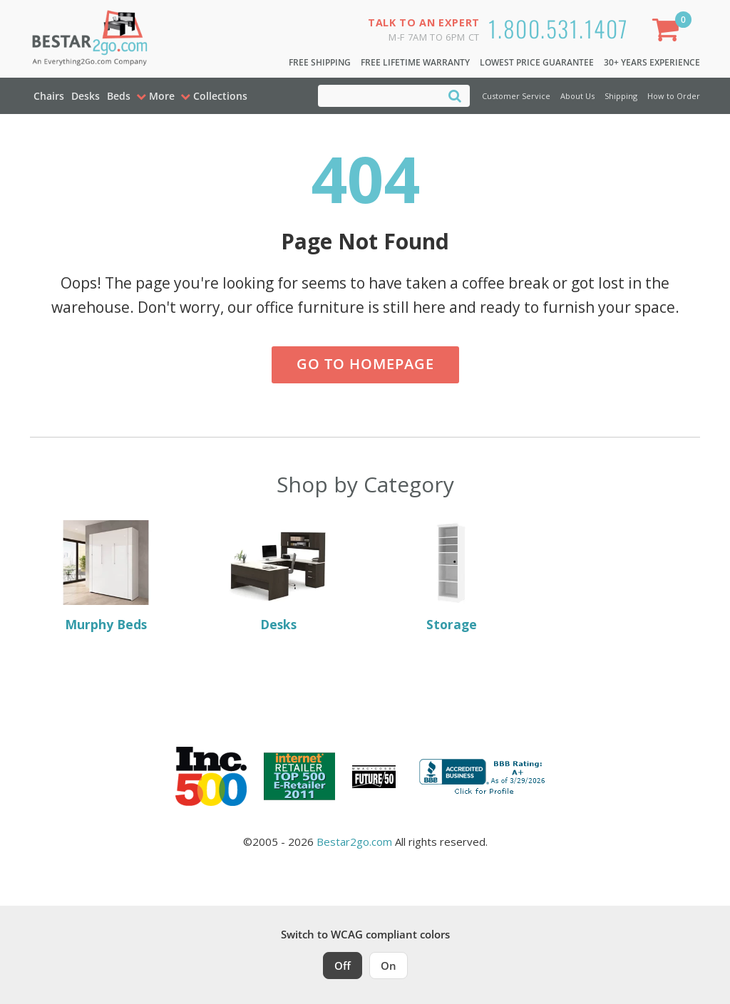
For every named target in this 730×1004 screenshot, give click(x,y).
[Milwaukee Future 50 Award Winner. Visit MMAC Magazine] (374, 776)
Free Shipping (320, 62)
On (388, 965)
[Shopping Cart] (668, 32)
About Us (577, 95)
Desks (85, 96)
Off (342, 965)
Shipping (621, 95)
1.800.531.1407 (558, 28)
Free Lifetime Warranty (415, 62)
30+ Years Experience (652, 62)
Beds (118, 96)
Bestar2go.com (354, 841)
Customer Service (516, 95)
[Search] (455, 95)
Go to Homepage (365, 363)
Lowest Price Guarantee (537, 62)
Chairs (49, 96)
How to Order (673, 95)
